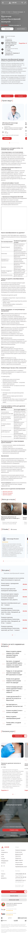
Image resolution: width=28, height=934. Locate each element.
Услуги (9, 12)
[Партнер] (1, 918)
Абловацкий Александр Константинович (10, 123)
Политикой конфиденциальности (17, 826)
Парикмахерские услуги (21, 866)
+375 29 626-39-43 (14, 835)
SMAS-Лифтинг (19, 860)
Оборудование (4, 860)
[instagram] (2, 866)
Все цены (20, 95)
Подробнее (23, 43)
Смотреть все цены (15, 25)
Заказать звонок (14, 895)
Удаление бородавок (8, 493)
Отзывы (3, 858)
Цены (2, 876)
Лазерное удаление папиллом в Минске (11, 763)
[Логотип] (13, 2)
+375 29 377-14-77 (20, 880)
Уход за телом (18, 862)
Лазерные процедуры (18, 12)
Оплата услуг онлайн (14, 899)
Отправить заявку (14, 830)
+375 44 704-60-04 (20, 877)
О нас (2, 856)
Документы (3, 878)
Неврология (18, 858)
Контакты (3, 863)
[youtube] (4, 865)
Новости (3, 874)
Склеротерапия (19, 864)
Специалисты (4, 852)
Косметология (18, 852)
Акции (2, 854)
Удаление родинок (7, 494)
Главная (3, 12)
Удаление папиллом (7, 491)
